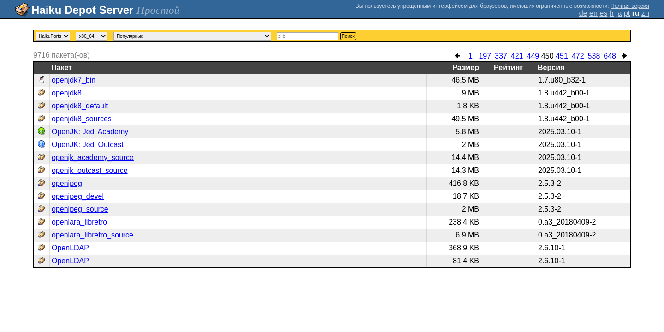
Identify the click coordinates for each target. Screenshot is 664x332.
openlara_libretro (79, 222)
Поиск (348, 36)
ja (619, 13)
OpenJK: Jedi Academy (90, 132)
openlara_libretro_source (92, 235)
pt (627, 13)
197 (485, 56)
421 (517, 56)
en (593, 13)
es (603, 13)
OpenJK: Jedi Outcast (88, 144)
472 (578, 56)
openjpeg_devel (78, 196)
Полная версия (630, 6)
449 (533, 56)
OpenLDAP (70, 248)
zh (645, 13)
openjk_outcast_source (90, 170)
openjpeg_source (80, 209)
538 (594, 56)
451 (562, 56)
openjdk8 (67, 93)
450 (547, 56)
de (583, 13)
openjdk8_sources (82, 119)
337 (501, 56)
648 (610, 56)
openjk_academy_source (93, 157)
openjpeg (67, 183)
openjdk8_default (80, 106)
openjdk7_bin (73, 80)
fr (612, 13)
